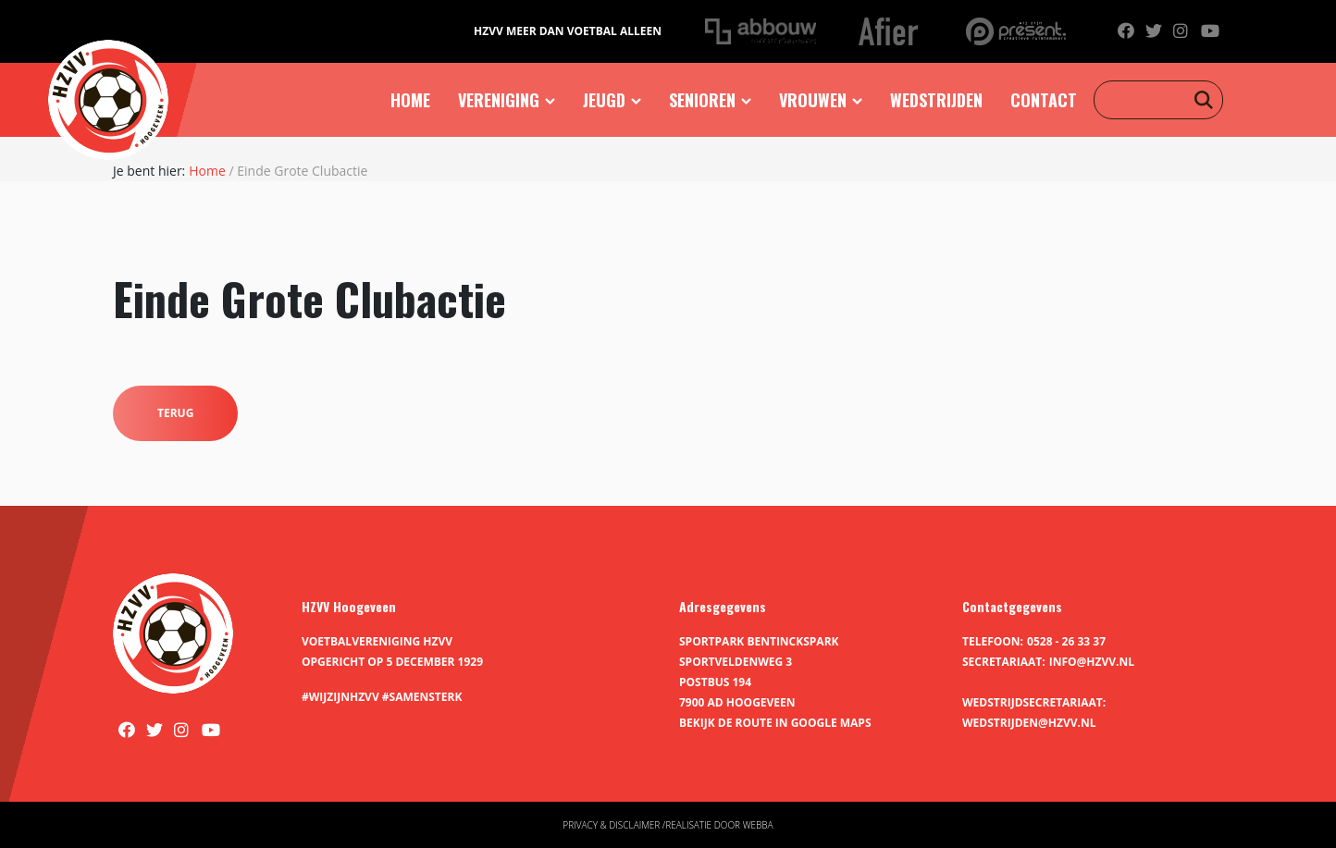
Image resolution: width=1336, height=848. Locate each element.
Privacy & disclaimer (611, 824)
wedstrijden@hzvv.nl (1028, 723)
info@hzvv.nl (1091, 662)
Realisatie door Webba (719, 824)
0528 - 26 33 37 (1066, 641)
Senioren (702, 100)
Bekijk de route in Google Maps (775, 723)
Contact (1043, 100)
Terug (175, 413)
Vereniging (498, 100)
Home (410, 100)
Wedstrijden (936, 100)
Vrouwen (813, 100)
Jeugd (604, 100)
